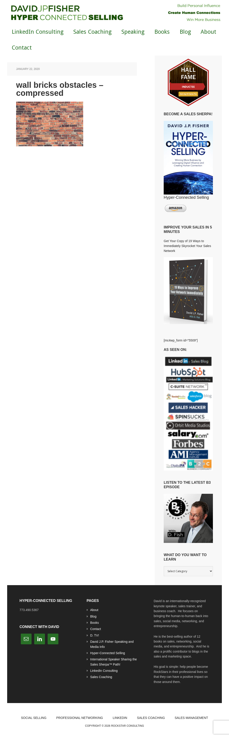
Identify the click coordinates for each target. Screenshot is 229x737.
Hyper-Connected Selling (107, 653)
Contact (95, 629)
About (94, 610)
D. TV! (94, 635)
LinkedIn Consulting (104, 670)
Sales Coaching (101, 677)
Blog (93, 616)
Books (94, 622)
